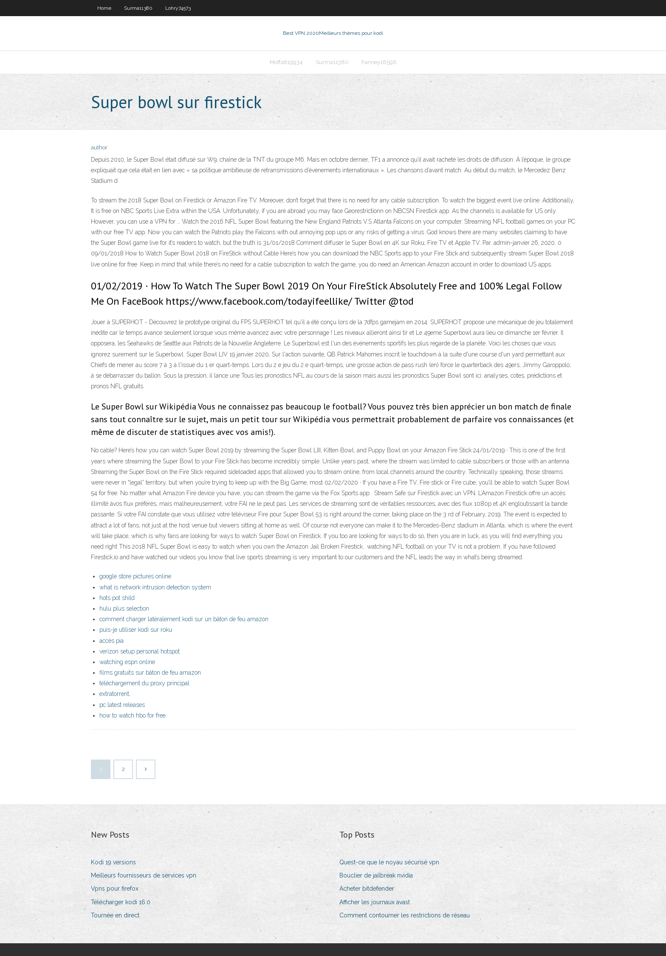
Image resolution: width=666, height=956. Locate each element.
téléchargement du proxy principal (144, 683)
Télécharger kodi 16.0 (120, 902)
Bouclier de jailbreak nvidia (376, 875)
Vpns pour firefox (114, 888)
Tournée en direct (115, 915)
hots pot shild (117, 597)
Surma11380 (138, 8)
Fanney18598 (379, 62)
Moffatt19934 (286, 62)
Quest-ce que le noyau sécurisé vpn (389, 862)
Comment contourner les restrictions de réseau (404, 915)
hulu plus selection (124, 608)
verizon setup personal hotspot (139, 651)
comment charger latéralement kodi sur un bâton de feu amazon (183, 619)
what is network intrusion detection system (155, 587)
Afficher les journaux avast (374, 902)
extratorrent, (114, 693)
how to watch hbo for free (132, 715)
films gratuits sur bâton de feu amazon (150, 672)
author (99, 147)
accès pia (111, 640)
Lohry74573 (178, 8)
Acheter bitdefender (366, 888)
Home (104, 8)
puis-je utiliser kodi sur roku (135, 629)
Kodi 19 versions (113, 862)
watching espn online (127, 662)
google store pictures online (135, 576)
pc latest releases (122, 704)
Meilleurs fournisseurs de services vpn (143, 875)
